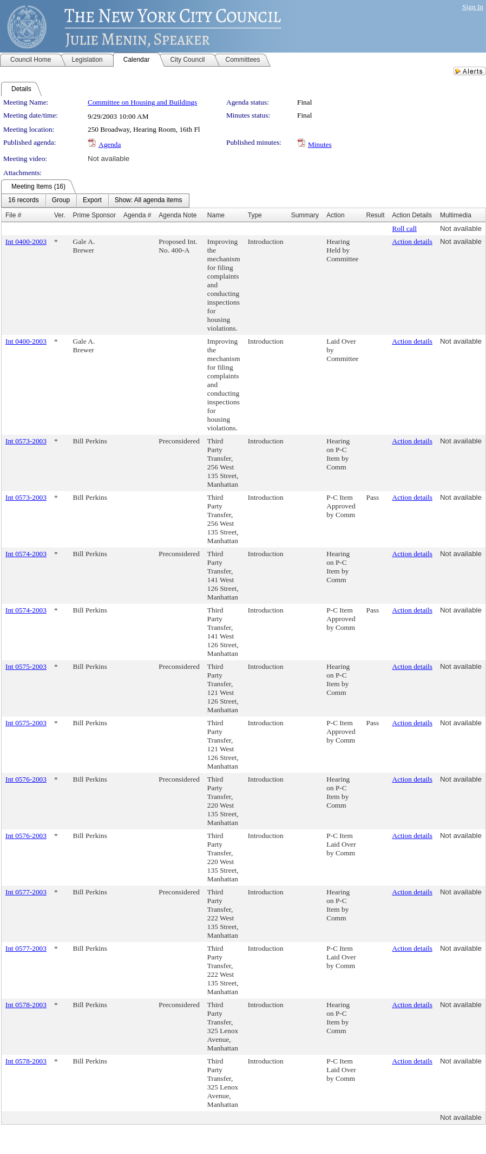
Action (335, 215)
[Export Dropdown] (92, 200)
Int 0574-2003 (26, 554)
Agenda (109, 144)
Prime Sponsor (94, 215)
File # (13, 215)
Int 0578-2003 (26, 1005)
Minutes (320, 144)
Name (216, 215)
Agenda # (137, 215)
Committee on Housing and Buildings (142, 102)
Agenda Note (177, 215)
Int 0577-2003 (26, 892)
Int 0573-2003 (26, 441)
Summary (305, 215)
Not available (108, 158)
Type (255, 215)
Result (375, 215)
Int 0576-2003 (26, 779)
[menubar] (95, 201)
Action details (412, 241)
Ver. (59, 215)
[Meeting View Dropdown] (148, 200)
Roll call (404, 228)
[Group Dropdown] (60, 200)
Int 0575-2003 (26, 666)
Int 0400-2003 (26, 241)
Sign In (472, 7)
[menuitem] (23, 200)
